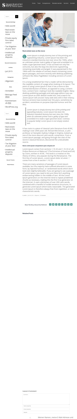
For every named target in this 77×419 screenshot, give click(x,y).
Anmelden (9, 90)
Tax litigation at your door (10, 47)
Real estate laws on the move (10, 31)
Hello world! (10, 26)
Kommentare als (10, 101)
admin (25, 195)
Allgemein (9, 81)
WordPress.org (11, 107)
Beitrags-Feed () (11, 95)
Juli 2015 (8, 71)
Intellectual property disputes (10, 54)
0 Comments (43, 195)
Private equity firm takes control (11, 40)
